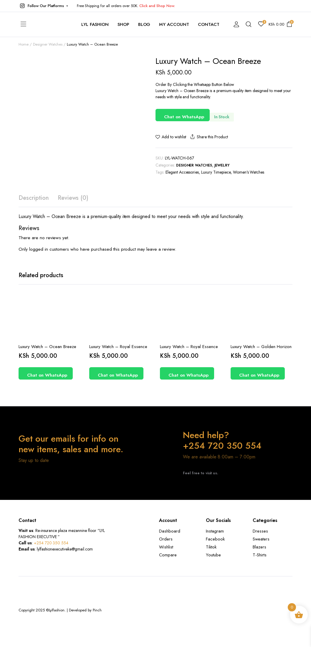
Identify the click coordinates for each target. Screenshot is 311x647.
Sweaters (261, 539)
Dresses (260, 531)
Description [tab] (34, 198)
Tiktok (211, 547)
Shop (123, 24)
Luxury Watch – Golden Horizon (261, 346)
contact (208, 24)
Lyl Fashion (95, 24)
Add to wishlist (174, 137)
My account (174, 24)
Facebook (215, 539)
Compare (168, 555)
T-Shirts (260, 555)
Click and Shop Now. (157, 6)
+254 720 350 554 (51, 543)
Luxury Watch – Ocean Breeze (47, 346)
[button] (43, 6)
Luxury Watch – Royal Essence (118, 346)
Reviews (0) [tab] (73, 198)
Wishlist (166, 547)
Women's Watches (248, 172)
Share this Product (208, 137)
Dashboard (169, 531)
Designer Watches (194, 165)
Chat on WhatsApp (184, 117)
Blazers (259, 547)
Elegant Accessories (182, 172)
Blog (144, 24)
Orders (166, 539)
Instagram (215, 531)
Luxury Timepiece (216, 172)
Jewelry (221, 165)
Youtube (213, 555)
